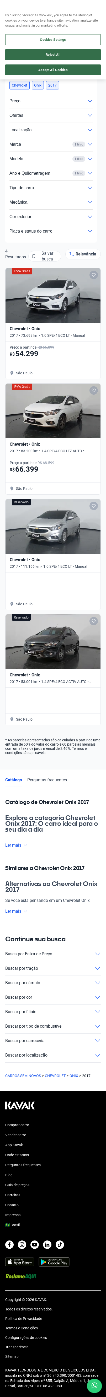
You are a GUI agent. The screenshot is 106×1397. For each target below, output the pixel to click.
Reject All (53, 55)
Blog (9, 1175)
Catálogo (13, 779)
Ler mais (16, 845)
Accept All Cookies (52, 70)
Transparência (17, 1347)
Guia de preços (17, 1185)
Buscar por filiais (53, 1012)
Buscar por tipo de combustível (53, 1026)
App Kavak (14, 1145)
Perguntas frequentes (47, 779)
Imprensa (13, 1215)
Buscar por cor (53, 997)
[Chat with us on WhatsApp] (94, 1386)
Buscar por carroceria (53, 1041)
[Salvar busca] (44, 256)
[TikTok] (60, 1244)
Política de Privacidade (23, 1318)
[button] (19, 85)
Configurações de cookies (26, 1337)
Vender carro (15, 1135)
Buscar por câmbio (53, 983)
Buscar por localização (53, 1055)
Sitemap (12, 1356)
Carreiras (12, 1195)
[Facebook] (9, 1244)
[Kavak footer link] (20, 1108)
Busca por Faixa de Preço (53, 954)
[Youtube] (34, 1244)
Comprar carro (17, 1125)
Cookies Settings (53, 40)
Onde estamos (17, 1155)
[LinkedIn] (47, 1244)
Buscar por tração (53, 968)
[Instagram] (22, 1244)
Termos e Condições (21, 1328)
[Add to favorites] (93, 275)
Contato (12, 1205)
